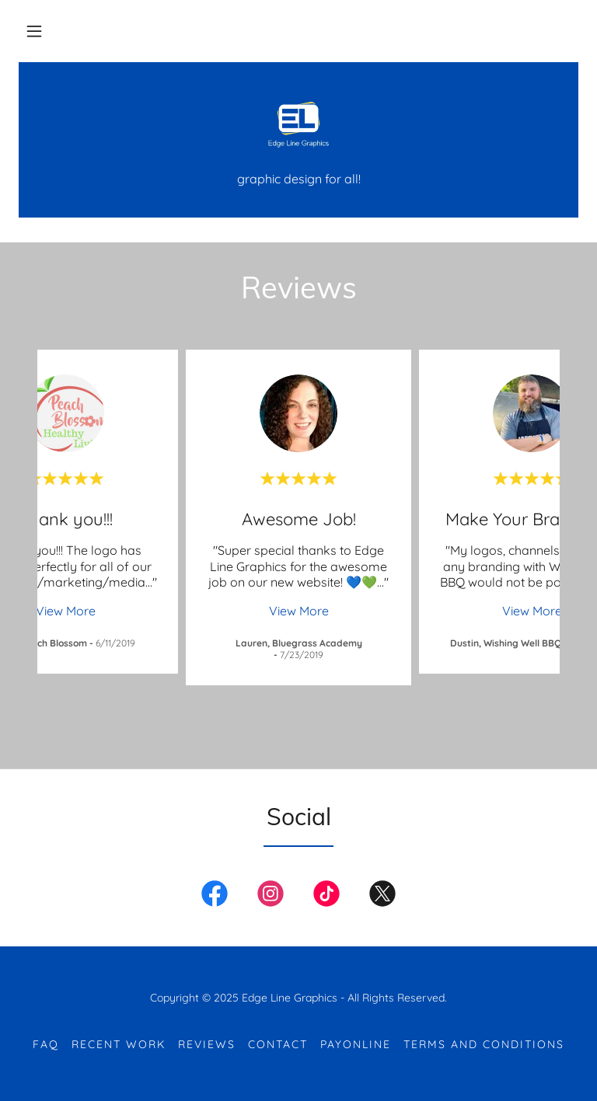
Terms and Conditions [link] (483, 1044)
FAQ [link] (46, 1044)
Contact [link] (278, 1044)
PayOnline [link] (355, 1044)
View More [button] (66, 610)
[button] (34, 31)
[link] (298, 124)
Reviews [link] (207, 1044)
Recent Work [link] (119, 1044)
